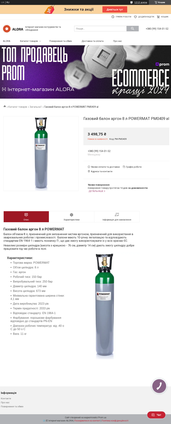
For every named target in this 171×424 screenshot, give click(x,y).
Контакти (6, 398)
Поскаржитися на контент (87, 420)
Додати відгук (146, 17)
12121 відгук (140, 2)
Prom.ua (102, 417)
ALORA (6, 41)
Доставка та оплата (92, 41)
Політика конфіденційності (115, 420)
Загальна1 (36, 106)
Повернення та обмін (60, 41)
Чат (156, 415)
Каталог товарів (29, 41)
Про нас (117, 41)
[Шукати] (133, 28)
